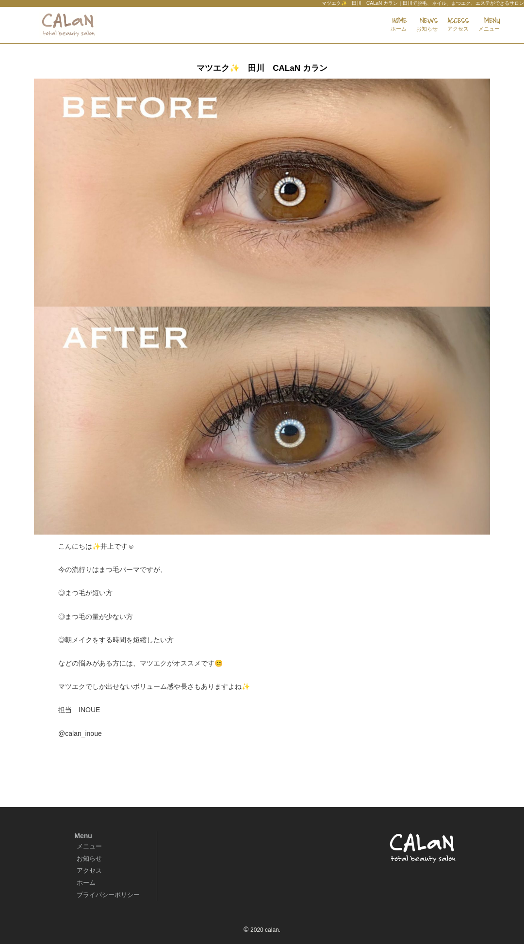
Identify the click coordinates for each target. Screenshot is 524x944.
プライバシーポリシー (108, 894)
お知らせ (89, 858)
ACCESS (458, 24)
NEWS (427, 24)
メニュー (89, 846)
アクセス (89, 870)
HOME (399, 24)
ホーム (86, 882)
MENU (489, 24)
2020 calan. (265, 930)
